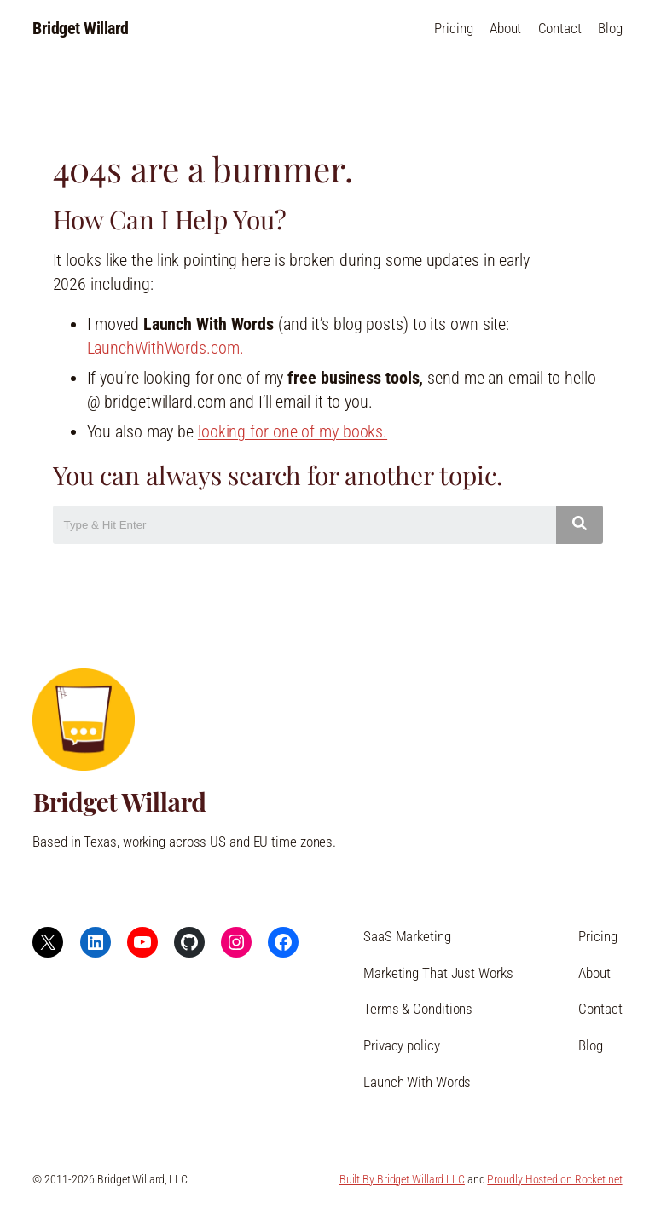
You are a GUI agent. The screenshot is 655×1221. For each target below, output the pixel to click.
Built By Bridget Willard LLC (402, 1179)
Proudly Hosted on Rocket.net (554, 1179)
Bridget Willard (80, 28)
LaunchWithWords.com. (165, 348)
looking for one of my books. (292, 432)
